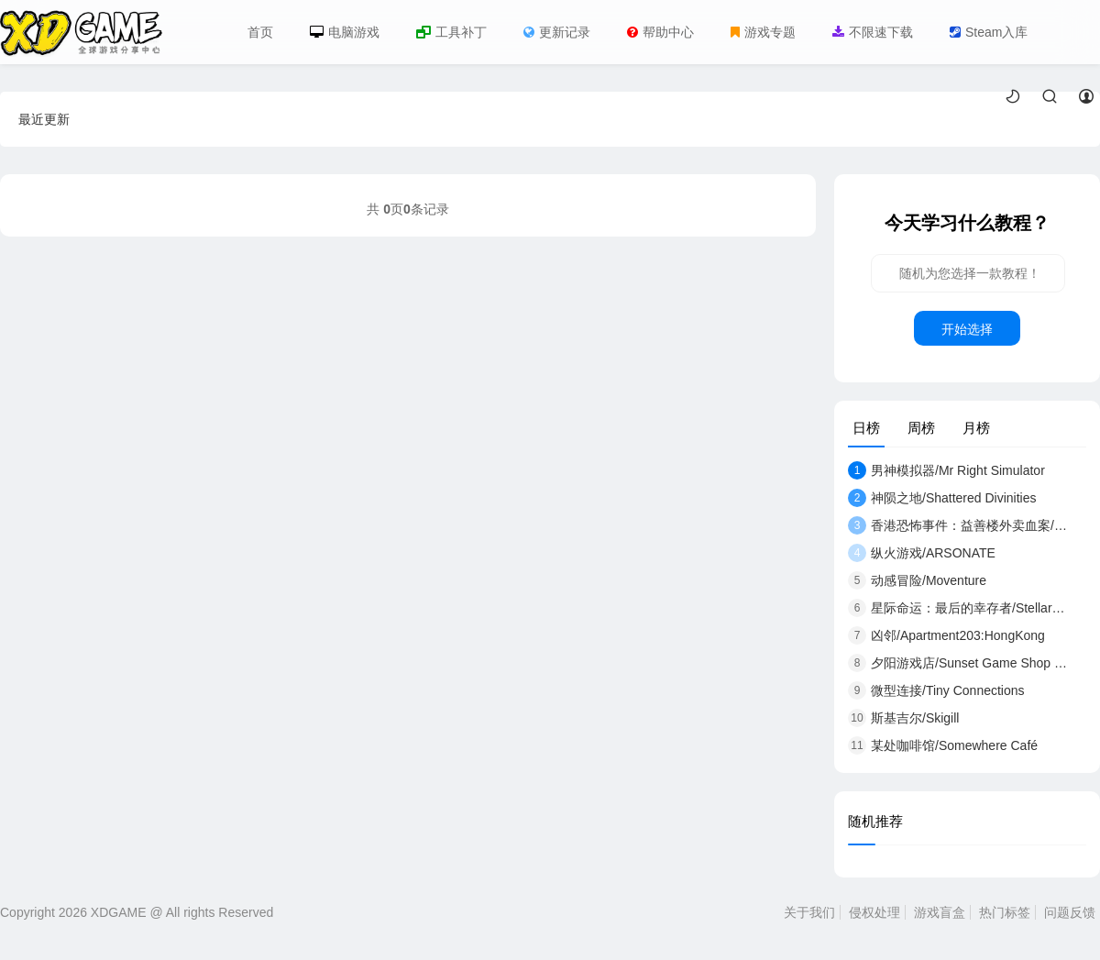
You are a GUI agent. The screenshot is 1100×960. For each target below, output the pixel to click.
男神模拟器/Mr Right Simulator (946, 470)
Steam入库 (989, 32)
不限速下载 (872, 32)
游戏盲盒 (939, 912)
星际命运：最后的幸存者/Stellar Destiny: (958, 608)
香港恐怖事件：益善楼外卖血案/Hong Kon (958, 525)
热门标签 (1004, 912)
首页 (260, 32)
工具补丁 (451, 32)
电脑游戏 (345, 32)
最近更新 (44, 119)
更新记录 (556, 32)
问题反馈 (1069, 912)
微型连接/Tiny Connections (936, 690)
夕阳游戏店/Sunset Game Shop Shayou (958, 663)
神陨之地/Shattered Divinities (942, 498)
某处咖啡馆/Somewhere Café (943, 745)
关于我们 (809, 912)
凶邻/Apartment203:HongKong (946, 635)
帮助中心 (660, 32)
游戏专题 (763, 32)
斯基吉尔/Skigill (903, 718)
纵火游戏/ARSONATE (922, 553)
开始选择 (967, 329)
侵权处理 (874, 912)
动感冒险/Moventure (917, 580)
